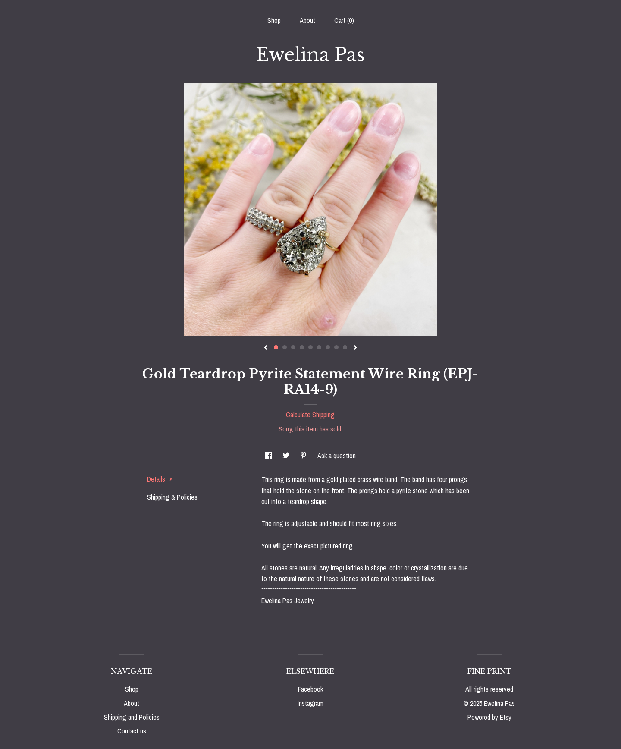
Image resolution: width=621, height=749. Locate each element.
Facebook (310, 689)
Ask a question (336, 455)
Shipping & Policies (172, 497)
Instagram (310, 703)
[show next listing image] (355, 348)
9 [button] (345, 347)
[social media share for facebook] (269, 455)
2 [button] (284, 347)
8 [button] (336, 347)
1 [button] (276, 347)
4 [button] (302, 347)
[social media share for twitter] (287, 455)
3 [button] (293, 347)
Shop (274, 20)
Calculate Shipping (310, 414)
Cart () (344, 20)
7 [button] (328, 347)
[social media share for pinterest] (304, 455)
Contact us (131, 731)
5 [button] (310, 347)
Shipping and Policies (132, 717)
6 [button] (319, 347)
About (307, 20)
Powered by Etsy (489, 717)
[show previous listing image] (265, 348)
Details (159, 479)
